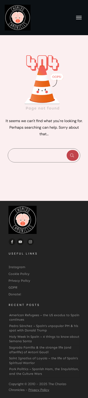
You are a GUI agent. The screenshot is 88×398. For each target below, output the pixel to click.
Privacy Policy (38, 390)
